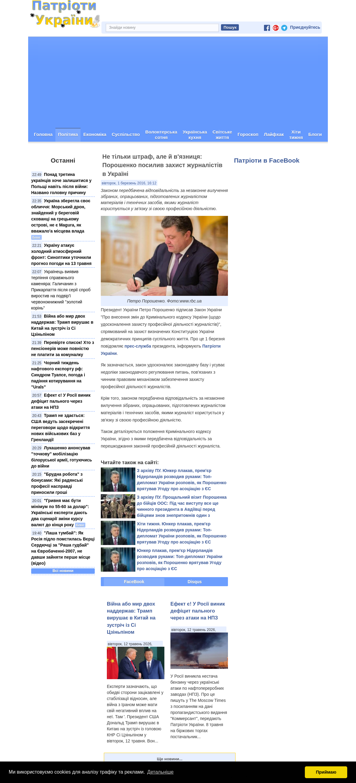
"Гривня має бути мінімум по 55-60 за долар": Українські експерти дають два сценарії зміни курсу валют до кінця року (60, 512)
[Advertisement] (178, 82)
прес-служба (137, 346)
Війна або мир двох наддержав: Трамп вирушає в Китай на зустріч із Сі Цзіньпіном (131, 618)
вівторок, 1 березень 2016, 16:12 (129, 183)
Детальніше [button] (160, 772)
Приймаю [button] (326, 772)
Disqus (195, 581)
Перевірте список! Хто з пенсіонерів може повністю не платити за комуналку (62, 348)
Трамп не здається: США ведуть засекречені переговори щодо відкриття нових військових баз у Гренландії (60, 427)
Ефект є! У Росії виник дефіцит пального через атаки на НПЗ (61, 401)
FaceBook (134, 581)
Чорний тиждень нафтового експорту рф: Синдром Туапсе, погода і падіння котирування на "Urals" (58, 374)
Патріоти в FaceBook (266, 160)
